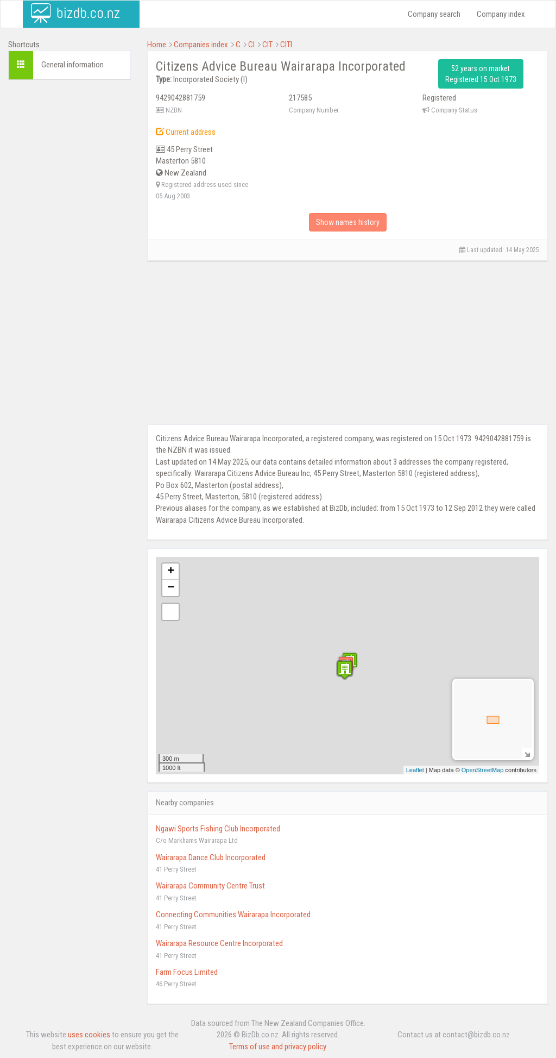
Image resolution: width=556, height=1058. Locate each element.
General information (72, 65)
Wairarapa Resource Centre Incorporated (219, 943)
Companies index (201, 44)
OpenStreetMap (483, 770)
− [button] (170, 588)
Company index (501, 14)
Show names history (348, 222)
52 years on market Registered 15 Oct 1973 (480, 74)
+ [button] (170, 572)
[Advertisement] (69, 254)
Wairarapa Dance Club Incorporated (211, 857)
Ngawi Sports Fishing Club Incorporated (218, 829)
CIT (267, 44)
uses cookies (89, 1035)
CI (251, 44)
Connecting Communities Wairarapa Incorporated (233, 914)
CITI (286, 44)
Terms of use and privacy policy (277, 1046)
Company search (434, 14)
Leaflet (415, 770)
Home (156, 44)
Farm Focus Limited (187, 972)
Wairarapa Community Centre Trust (210, 886)
